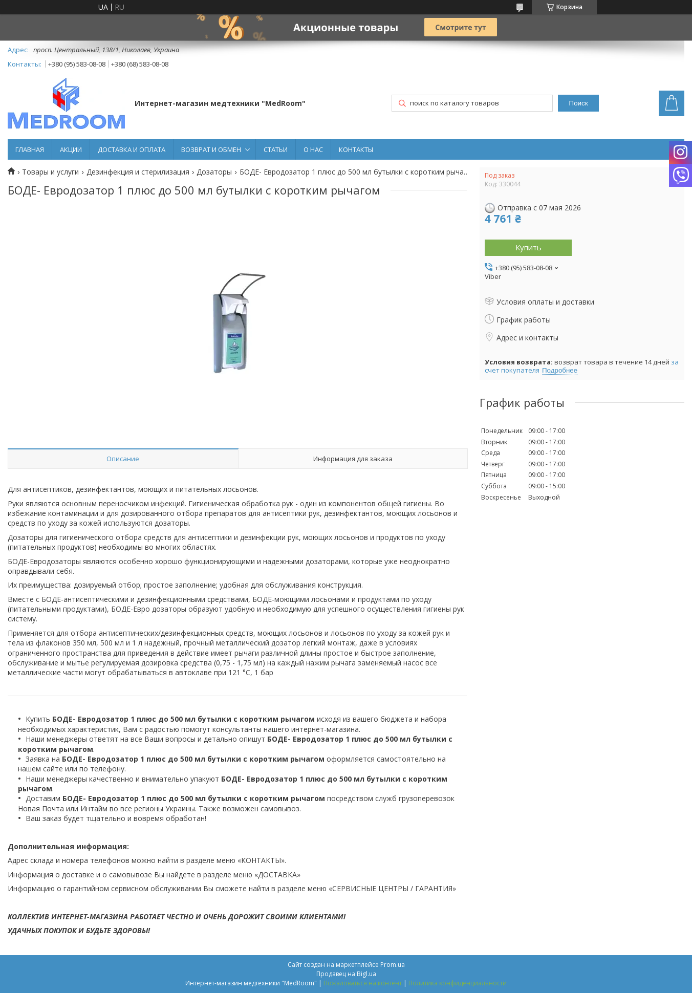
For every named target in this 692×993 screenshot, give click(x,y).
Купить (528, 247)
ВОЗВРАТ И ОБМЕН (211, 149)
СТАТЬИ (276, 149)
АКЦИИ (71, 149)
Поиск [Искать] (578, 103)
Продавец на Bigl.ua (346, 973)
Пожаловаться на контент (362, 983)
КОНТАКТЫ (356, 149)
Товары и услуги (50, 172)
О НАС (313, 149)
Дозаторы (214, 172)
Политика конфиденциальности (457, 983)
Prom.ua (392, 964)
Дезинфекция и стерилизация (137, 172)
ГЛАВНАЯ (29, 149)
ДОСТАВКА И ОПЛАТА (131, 149)
